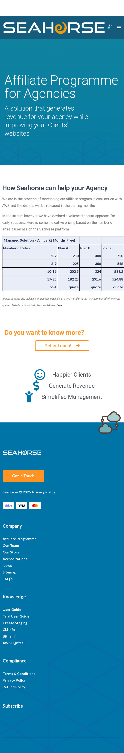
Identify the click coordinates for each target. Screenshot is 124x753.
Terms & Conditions (19, 673)
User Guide (12, 609)
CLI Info (9, 629)
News (7, 565)
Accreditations (15, 559)
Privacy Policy (14, 680)
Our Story (11, 552)
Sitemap (9, 572)
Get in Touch (23, 475)
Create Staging (15, 623)
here (59, 305)
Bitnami (9, 636)
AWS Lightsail (14, 643)
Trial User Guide (16, 616)
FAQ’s (8, 579)
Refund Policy (14, 687)
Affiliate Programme (19, 539)
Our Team (11, 545)
